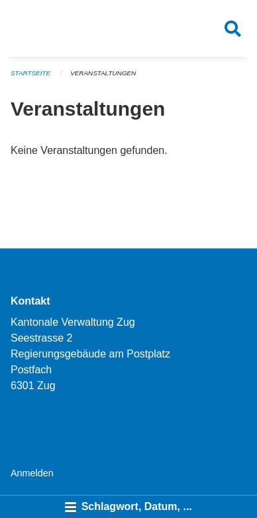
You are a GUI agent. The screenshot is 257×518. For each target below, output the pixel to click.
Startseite (30, 73)
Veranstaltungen (103, 73)
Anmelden (32, 473)
